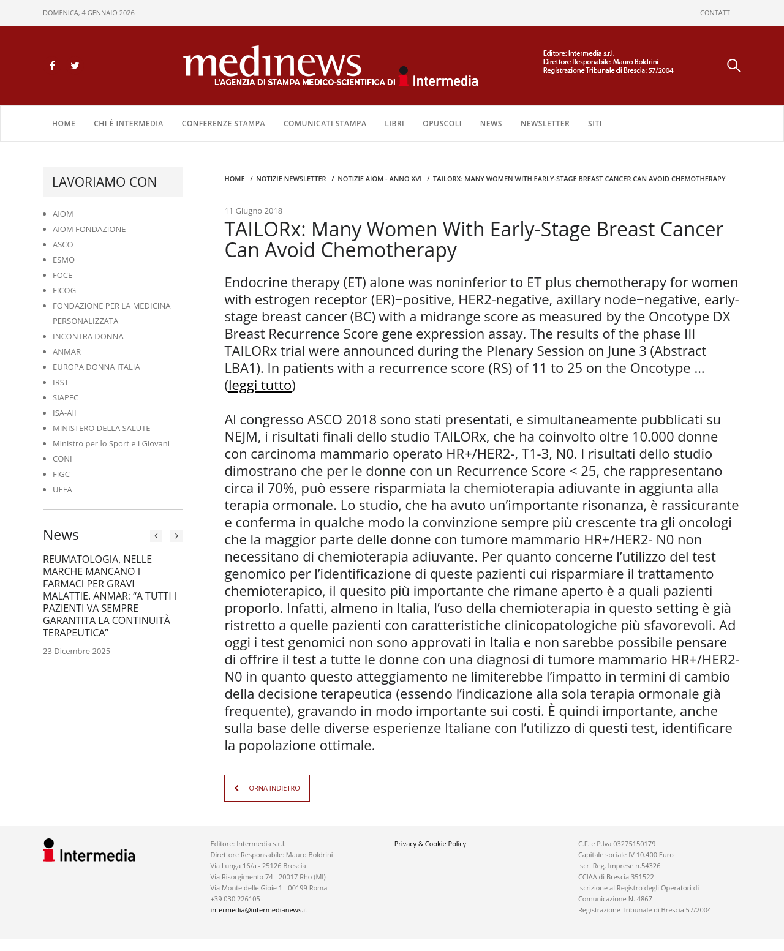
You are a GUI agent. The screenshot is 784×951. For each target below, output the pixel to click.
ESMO (64, 259)
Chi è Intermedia (129, 123)
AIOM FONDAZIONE (89, 229)
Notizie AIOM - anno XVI (379, 178)
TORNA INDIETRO (272, 787)
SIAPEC (65, 397)
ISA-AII (65, 412)
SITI (595, 123)
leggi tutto (260, 384)
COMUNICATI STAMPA (325, 123)
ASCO (63, 244)
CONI (62, 458)
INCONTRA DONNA (88, 336)
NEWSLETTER (545, 123)
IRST (61, 382)
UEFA (62, 489)
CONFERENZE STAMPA (223, 123)
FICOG (64, 290)
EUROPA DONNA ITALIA (96, 366)
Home (63, 123)
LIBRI (394, 123)
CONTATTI (716, 12)
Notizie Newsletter (291, 178)
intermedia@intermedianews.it (259, 909)
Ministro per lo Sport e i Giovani (111, 443)
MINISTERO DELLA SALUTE (102, 428)
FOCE (62, 274)
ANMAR (67, 351)
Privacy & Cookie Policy (430, 843)
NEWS (491, 123)
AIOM (63, 213)
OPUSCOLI (442, 123)
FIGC (61, 473)
